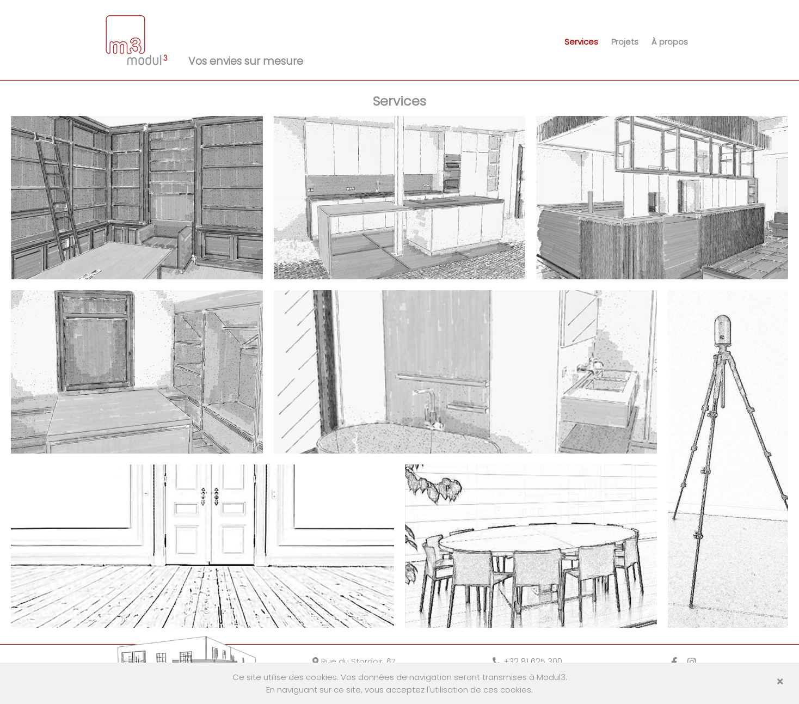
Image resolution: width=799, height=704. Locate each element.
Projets (624, 41)
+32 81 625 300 (527, 661)
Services (581, 41)
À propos (670, 41)
